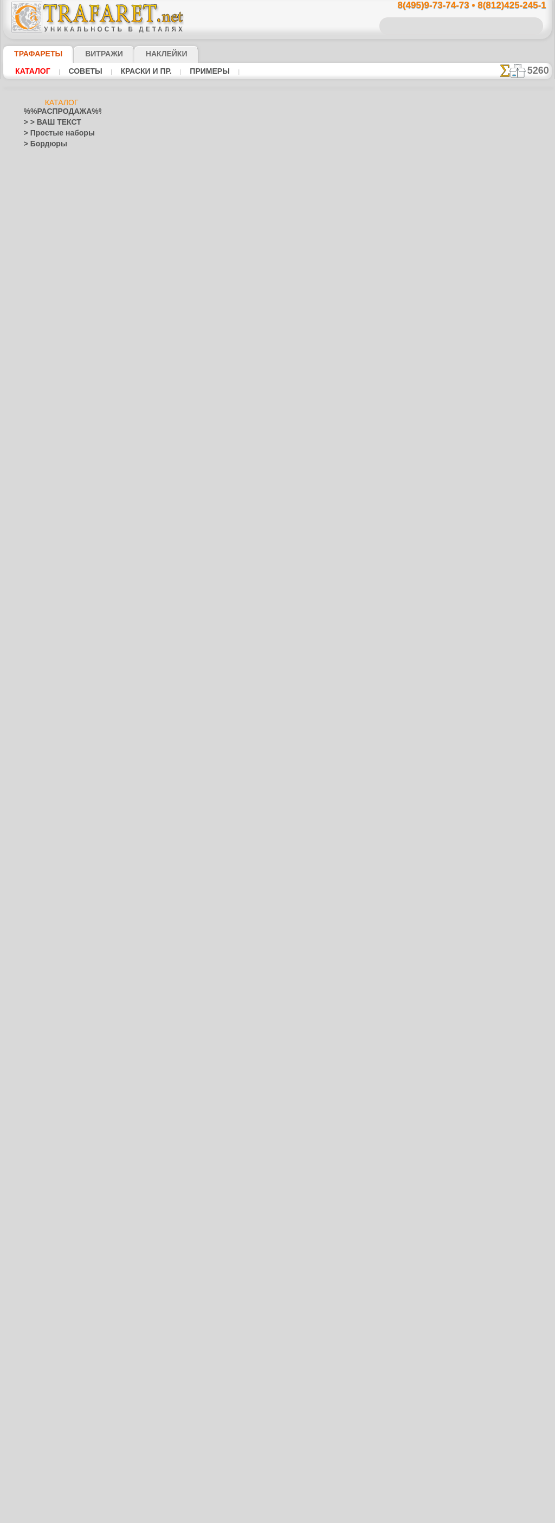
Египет (34, 686)
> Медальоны (44, 263)
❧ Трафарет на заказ (57, 1391)
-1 (236, 403)
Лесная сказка (53, 610)
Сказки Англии (54, 534)
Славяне (37, 1185)
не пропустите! (497, 662)
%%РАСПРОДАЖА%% (59, 112)
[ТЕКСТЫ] (46, 1336)
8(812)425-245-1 (351, 534)
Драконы (38, 675)
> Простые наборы (52, 133)
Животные (40, 697)
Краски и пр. (135, 71)
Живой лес (48, 513)
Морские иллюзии (52, 859)
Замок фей (47, 599)
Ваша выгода (171, 264)
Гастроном (40, 448)
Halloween (46, 1076)
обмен (328, 629)
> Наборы (38, 285)
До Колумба (43, 664)
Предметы (40, 1109)
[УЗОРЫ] (45, 1347)
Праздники (41, 1065)
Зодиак (35, 729)
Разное (42, 231)
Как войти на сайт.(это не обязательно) (61, 1451)
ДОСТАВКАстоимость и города (497, 478)
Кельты (35, 762)
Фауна (41, 166)
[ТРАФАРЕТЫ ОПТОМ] (58, 1282)
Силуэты (37, 1174)
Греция (34, 469)
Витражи (91, 54)
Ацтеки (35, 372)
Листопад (39, 838)
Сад (30, 1163)
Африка (36, 383)
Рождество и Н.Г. (57, 1087)
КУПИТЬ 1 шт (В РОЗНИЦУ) (204, 287)
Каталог (31, 71)
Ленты (33, 827)
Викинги (36, 415)
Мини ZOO (47, 588)
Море (40, 198)
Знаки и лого (43, 719)
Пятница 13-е (44, 1120)
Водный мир (43, 426)
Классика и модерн (61, 155)
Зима (32, 708)
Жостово (45, 925)
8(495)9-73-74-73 (221, 534)
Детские (43, 187)
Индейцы (45, 502)
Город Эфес (42, 458)
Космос (35, 794)
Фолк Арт (46, 990)
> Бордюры (40, 144)
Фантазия (39, 1228)
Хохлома (45, 979)
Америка (37, 328)
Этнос (40, 220)
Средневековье (47, 1196)
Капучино (39, 751)
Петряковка (49, 946)
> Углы (34, 252)
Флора (41, 177)
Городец (44, 914)
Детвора (44, 567)
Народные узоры (50, 881)
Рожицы (36, 1141)
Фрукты (36, 1261)
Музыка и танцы (49, 870)
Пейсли (35, 1033)
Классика (38, 773)
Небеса (35, 1022)
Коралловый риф (51, 784)
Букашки (37, 404)
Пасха (40, 1098)
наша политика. (332, 1514)
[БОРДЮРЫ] (51, 1293)
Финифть (45, 968)
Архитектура (43, 361)
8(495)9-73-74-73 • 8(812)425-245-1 (460, 5)
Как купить (242, 264)
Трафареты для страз (57, 1380)
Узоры (41, 209)
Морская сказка (56, 621)
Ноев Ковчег (50, 523)
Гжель (40, 903)
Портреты (39, 1055)
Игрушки (45, 556)
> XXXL (34, 307)
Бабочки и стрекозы (54, 393)
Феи (30, 1239)
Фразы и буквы (47, 1250)
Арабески (38, 350)
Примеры (194, 71)
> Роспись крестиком (55, 296)
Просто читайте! (497, 573)
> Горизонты (43, 274)
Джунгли (37, 643)
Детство (36, 491)
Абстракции (42, 317)
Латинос (37, 816)
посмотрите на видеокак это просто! (497, 525)
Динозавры (42, 654)
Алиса (40, 578)
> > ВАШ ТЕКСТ (46, 122)
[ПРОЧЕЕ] (48, 1369)
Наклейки (147, 54)
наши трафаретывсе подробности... (497, 620)
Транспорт (40, 1206)
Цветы (34, 1271)
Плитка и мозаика (52, 1044)
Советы (79, 71)
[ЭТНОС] (45, 1358)
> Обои (34, 242)
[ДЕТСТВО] (48, 1304)
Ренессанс (39, 1130)
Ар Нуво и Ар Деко (52, 339)
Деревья (36, 480)
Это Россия (48, 1000)
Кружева (37, 805)
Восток (35, 437)
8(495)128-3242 (287, 534)
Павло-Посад (52, 935)
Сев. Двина (48, 957)
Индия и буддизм (50, 740)
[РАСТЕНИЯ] (50, 1326)
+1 (318, 403)
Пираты (43, 545)
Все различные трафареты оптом (276, 427)
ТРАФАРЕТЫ (33, 54)
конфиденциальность (249, 629)
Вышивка (46, 892)
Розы (32, 1152)
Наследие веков (48, 1011)
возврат (300, 629)
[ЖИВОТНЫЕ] (53, 1315)
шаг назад (277, 403)
